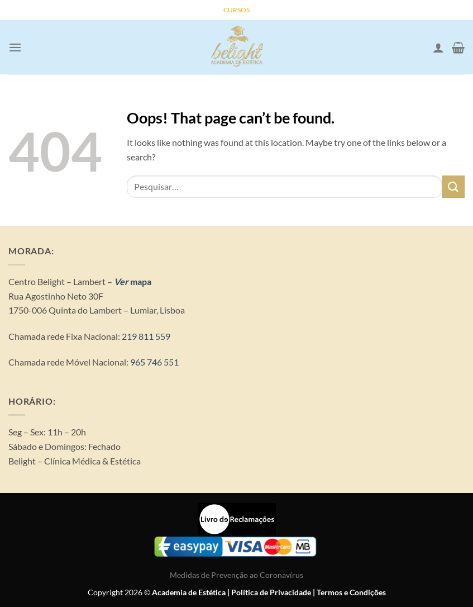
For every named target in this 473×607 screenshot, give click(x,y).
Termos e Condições (351, 592)
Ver (121, 281)
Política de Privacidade (271, 592)
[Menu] (15, 47)
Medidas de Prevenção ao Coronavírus (236, 575)
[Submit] (453, 186)
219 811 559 (145, 336)
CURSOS (236, 10)
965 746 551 (154, 362)
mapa (139, 281)
